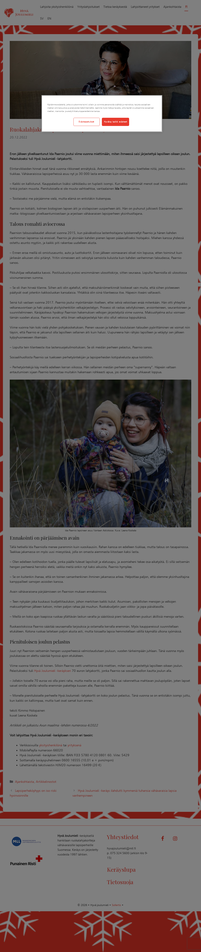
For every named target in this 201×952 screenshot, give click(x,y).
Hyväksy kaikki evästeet (115, 121)
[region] (101, 113)
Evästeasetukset (86, 121)
